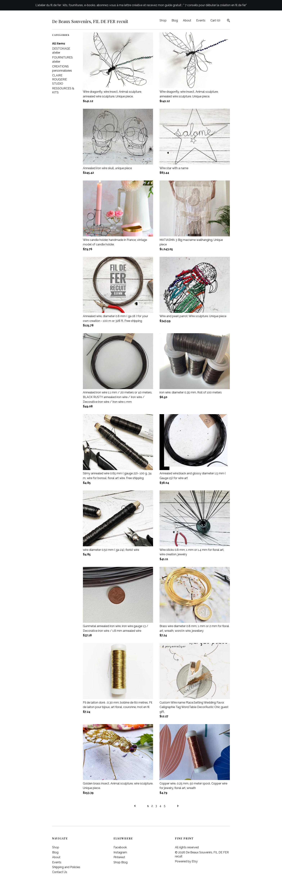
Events (200, 20)
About (187, 20)
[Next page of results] (178, 806)
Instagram (120, 852)
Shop (163, 20)
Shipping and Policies (66, 867)
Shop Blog (120, 862)
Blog (175, 20)
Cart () (215, 20)
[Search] (228, 21)
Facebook (120, 847)
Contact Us (59, 872)
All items (58, 43)
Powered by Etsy (186, 861)
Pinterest (119, 857)
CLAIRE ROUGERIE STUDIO (59, 79)
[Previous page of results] (135, 806)
